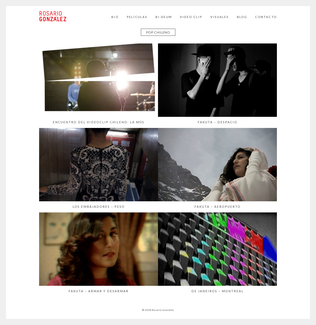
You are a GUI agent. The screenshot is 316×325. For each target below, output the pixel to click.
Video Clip (191, 17)
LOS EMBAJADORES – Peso (99, 206)
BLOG (242, 17)
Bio (115, 17)
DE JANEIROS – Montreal (217, 291)
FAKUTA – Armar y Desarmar (99, 291)
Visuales (219, 17)
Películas (137, 17)
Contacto (266, 17)
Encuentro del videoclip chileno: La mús (98, 122)
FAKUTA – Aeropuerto (217, 206)
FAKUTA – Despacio (217, 122)
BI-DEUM (164, 17)
